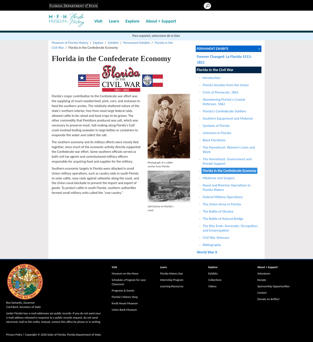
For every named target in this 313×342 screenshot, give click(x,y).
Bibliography (212, 245)
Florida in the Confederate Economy (229, 171)
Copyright (31, 334)
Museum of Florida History (70, 43)
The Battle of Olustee (218, 211)
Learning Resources (171, 286)
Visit (98, 21)
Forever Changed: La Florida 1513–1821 (224, 59)
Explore (132, 21)
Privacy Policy (14, 334)
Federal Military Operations (223, 197)
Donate (261, 280)
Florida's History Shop (125, 297)
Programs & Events (123, 290)
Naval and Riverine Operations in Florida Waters (227, 187)
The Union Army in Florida (222, 204)
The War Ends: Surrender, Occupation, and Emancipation (230, 228)
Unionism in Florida (217, 133)
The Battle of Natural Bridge (223, 218)
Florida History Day (171, 273)
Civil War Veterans (216, 237)
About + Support (161, 21)
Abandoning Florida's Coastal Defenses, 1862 (224, 101)
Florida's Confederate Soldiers (224, 111)
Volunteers (263, 273)
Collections (214, 280)
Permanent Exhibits (136, 43)
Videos (212, 286)
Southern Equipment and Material (228, 118)
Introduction (211, 78)
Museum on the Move (125, 273)
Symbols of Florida (216, 125)
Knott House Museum (125, 303)
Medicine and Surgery (219, 178)
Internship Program (171, 280)
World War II (207, 252)
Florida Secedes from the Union (226, 85)
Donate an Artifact (268, 299)
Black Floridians (214, 140)
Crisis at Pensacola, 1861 (221, 92)
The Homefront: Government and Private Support (227, 161)
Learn (114, 21)
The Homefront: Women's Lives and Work (229, 149)
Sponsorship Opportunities (273, 286)
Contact (262, 293)
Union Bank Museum (124, 310)
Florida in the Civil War (215, 69)
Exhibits (113, 43)
